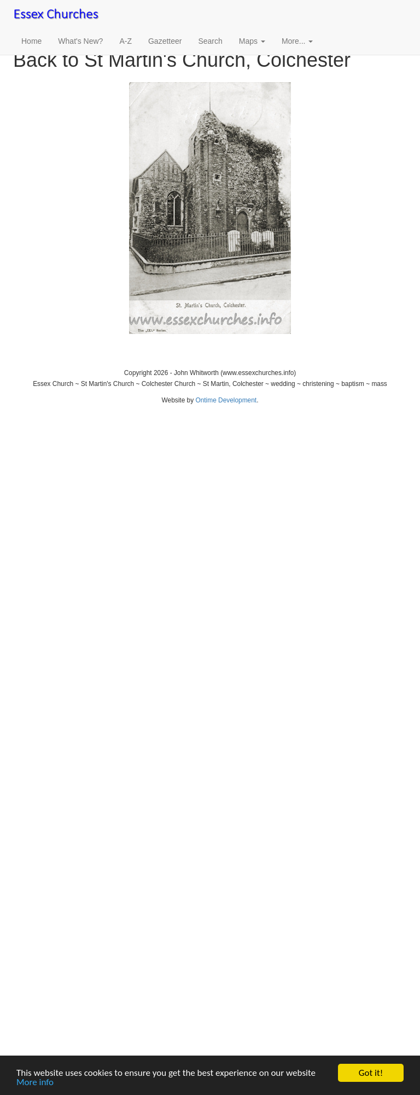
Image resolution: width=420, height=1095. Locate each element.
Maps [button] (252, 41)
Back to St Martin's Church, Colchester (182, 60)
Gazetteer (165, 41)
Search (210, 41)
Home (31, 41)
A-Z (125, 41)
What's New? (80, 41)
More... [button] (297, 41)
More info (35, 1082)
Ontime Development (225, 400)
